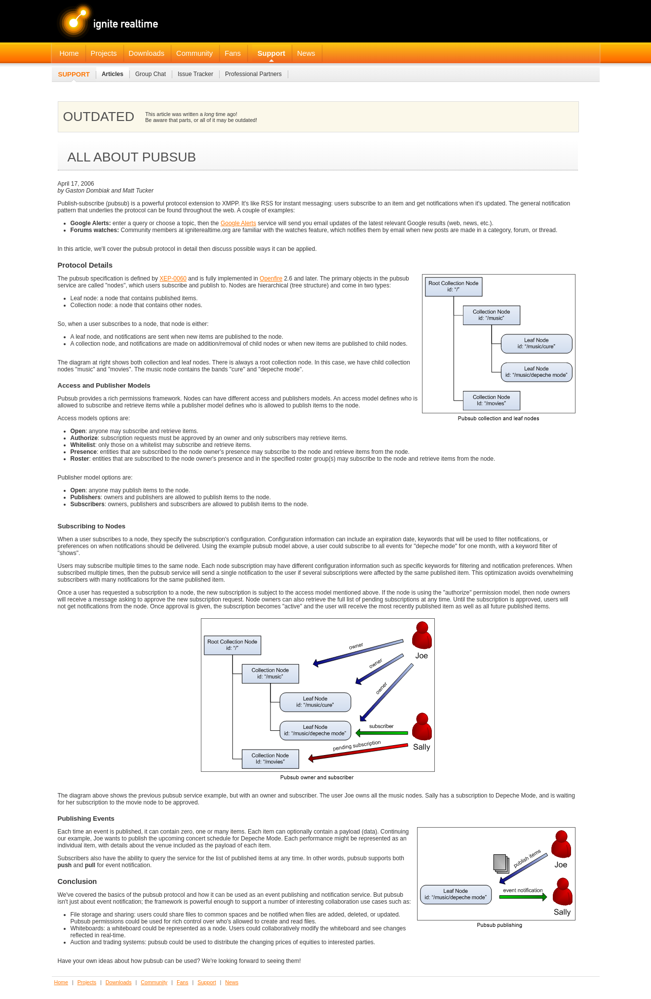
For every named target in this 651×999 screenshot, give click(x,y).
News (306, 53)
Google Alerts (238, 223)
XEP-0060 (173, 278)
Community (194, 53)
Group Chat (150, 74)
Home (69, 53)
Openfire (271, 278)
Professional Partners (253, 74)
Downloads (147, 53)
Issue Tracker (195, 74)
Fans (233, 53)
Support (271, 53)
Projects (104, 53)
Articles (112, 74)
